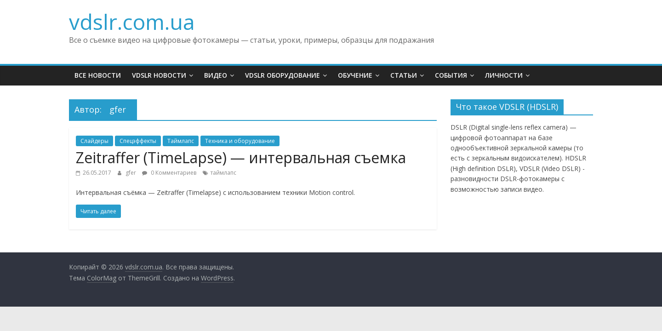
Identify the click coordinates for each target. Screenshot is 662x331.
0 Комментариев (169, 173)
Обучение (355, 75)
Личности (504, 75)
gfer (131, 173)
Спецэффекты (138, 141)
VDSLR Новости (159, 75)
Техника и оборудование (240, 141)
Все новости (97, 75)
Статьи (403, 75)
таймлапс (223, 173)
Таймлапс (180, 141)
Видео (215, 75)
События (451, 75)
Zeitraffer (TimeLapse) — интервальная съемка (241, 157)
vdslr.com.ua (132, 21)
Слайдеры (94, 141)
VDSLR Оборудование (282, 75)
